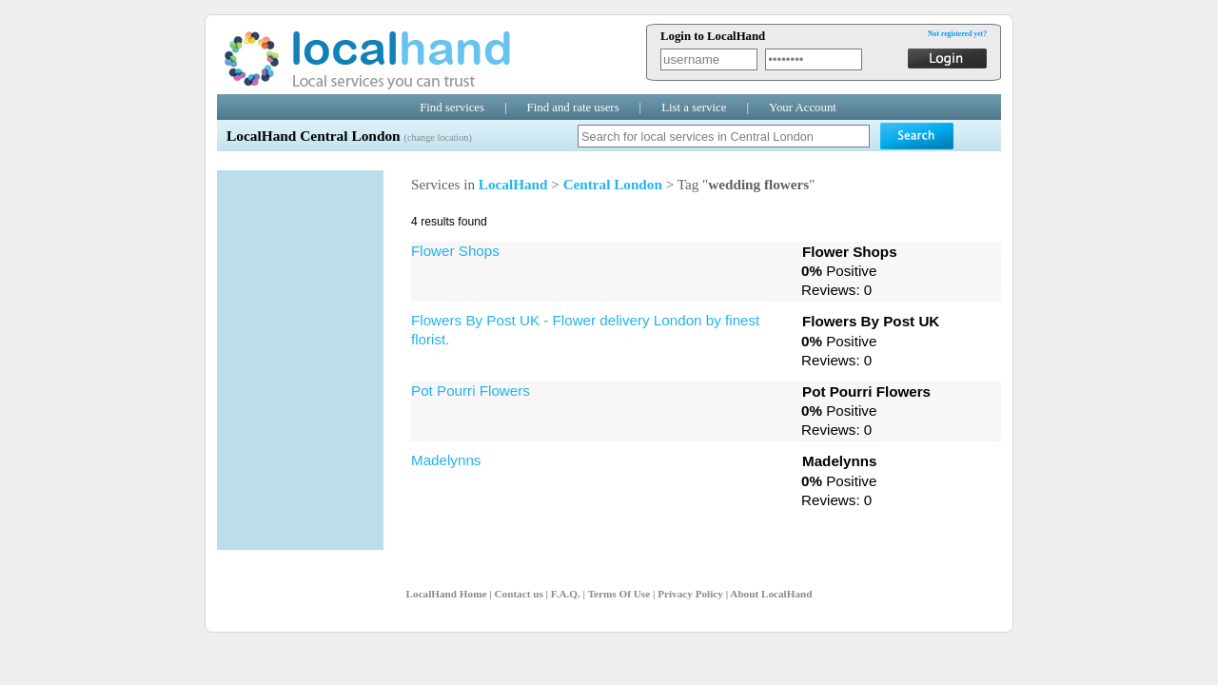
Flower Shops (455, 251)
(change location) (437, 137)
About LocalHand (771, 593)
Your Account (802, 107)
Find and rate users (573, 107)
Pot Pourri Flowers (470, 390)
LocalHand (513, 184)
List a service (693, 107)
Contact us (518, 593)
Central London (612, 184)
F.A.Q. (565, 593)
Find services (452, 107)
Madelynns (446, 460)
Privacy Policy (690, 593)
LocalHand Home (446, 593)
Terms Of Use (619, 593)
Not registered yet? (957, 33)
